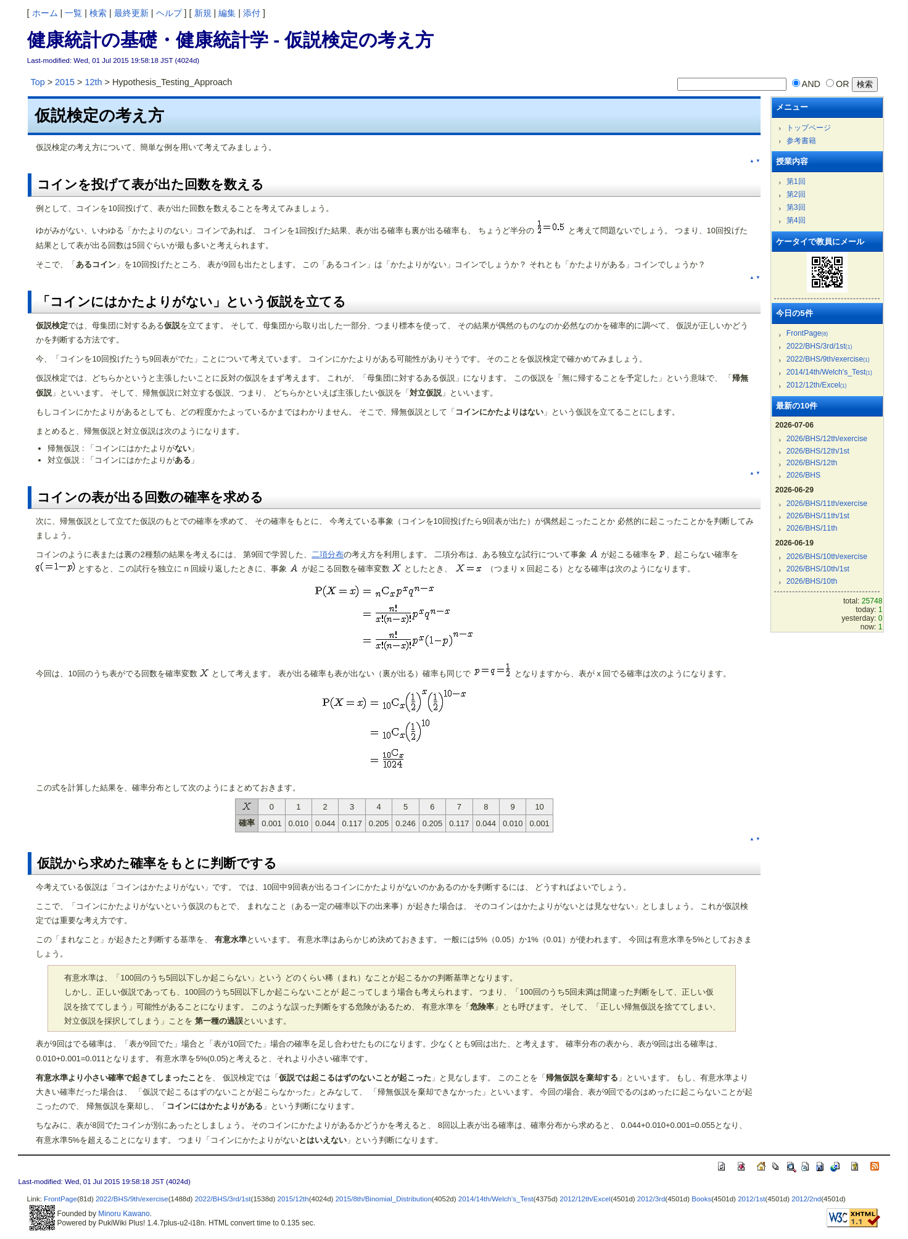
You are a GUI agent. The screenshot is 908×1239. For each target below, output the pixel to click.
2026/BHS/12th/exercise (826, 438)
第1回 (796, 181)
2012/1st (751, 1199)
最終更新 (131, 13)
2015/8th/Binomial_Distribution (384, 1199)
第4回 (796, 220)
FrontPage (807, 333)
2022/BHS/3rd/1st (819, 346)
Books (701, 1199)
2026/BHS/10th (812, 581)
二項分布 (328, 554)
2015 (65, 82)
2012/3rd (651, 1199)
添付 (251, 13)
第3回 (796, 207)
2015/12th (292, 1199)
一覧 (73, 13)
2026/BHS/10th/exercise (826, 556)
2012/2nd (806, 1199)
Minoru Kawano (123, 1213)
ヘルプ (169, 13)
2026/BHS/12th (812, 462)
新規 (203, 13)
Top (37, 82)
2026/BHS (803, 475)
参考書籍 (801, 140)
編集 (227, 13)
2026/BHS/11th (812, 528)
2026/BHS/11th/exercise (826, 503)
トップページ (808, 127)
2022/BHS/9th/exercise (828, 359)
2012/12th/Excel (816, 385)
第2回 (796, 194)
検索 (98, 13)
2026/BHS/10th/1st (817, 569)
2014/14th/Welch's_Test (829, 372)
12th (93, 82)
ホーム (45, 13)
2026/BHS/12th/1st (817, 451)
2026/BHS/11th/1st (817, 516)
